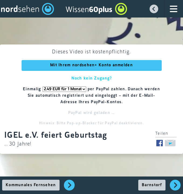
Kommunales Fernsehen (31, 185)
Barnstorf (152, 185)
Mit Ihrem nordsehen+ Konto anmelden (91, 65)
